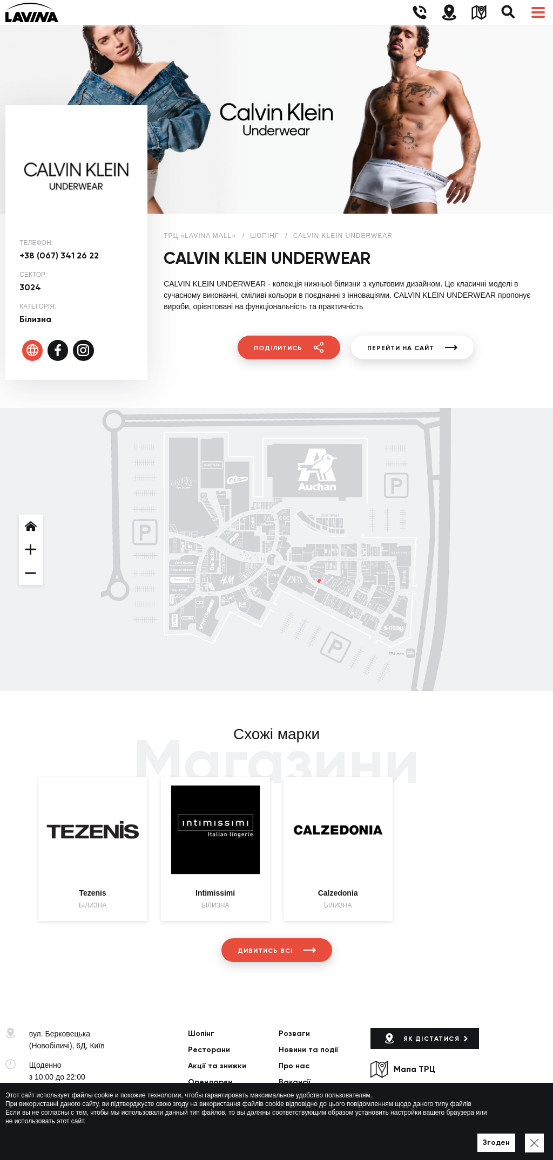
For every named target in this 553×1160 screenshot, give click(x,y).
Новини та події (308, 1049)
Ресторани (209, 1049)
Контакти (206, 1097)
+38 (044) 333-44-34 (63, 1096)
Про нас (294, 1065)
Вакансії (295, 1082)
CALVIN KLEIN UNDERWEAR (343, 236)
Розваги (294, 1033)
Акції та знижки (217, 1065)
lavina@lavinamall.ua (65, 1108)
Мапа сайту (223, 1138)
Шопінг (201, 1033)
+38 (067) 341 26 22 (59, 255)
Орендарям (210, 1082)
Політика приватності (163, 1138)
